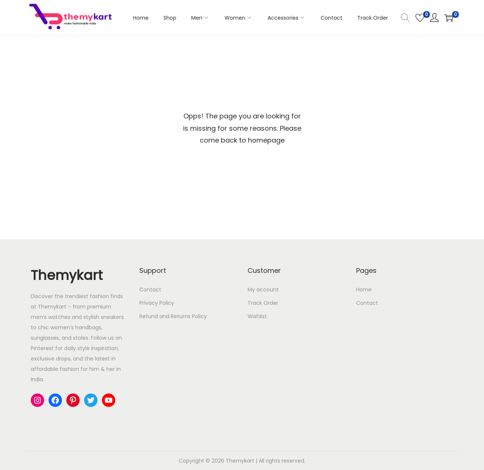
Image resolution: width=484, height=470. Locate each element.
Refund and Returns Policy (173, 316)
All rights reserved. (282, 460)
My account (263, 289)
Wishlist (257, 316)
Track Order (263, 303)
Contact (150, 289)
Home (364, 289)
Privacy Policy (156, 303)
